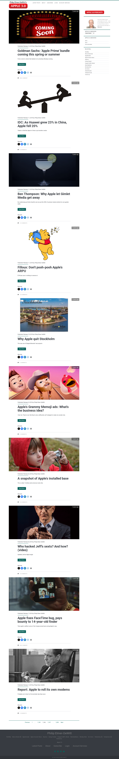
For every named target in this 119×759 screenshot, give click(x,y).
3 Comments (23, 362)
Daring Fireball (88, 61)
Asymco (87, 59)
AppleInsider (88, 55)
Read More (22, 64)
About (44, 2)
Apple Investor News (89, 57)
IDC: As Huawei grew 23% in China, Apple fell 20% (44, 98)
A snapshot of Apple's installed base (44, 454)
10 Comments (23, 294)
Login (56, 2)
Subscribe (50, 2)
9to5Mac (87, 51)
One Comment (24, 78)
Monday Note (88, 67)
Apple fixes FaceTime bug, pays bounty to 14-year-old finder (44, 594)
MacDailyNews (88, 65)
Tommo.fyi (87, 74)
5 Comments (23, 713)
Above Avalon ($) (89, 53)
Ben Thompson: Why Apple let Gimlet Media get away (44, 170)
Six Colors (87, 68)
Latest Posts (36, 2)
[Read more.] (100, 26)
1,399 (57, 722)
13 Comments (23, 223)
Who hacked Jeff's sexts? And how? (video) (44, 522)
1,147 (49, 722)
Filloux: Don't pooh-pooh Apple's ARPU (44, 243)
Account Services (64, 2)
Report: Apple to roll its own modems (44, 665)
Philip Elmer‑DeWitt (59, 733)
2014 (86, 42)
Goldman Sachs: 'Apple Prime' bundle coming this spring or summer (44, 26)
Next (62, 722)
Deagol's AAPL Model (90, 63)
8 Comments (23, 149)
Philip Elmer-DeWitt (40, 46)
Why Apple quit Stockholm (44, 315)
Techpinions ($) (88, 72)
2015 (86, 40)
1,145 (38, 722)
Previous (27, 722)
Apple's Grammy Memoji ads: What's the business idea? (44, 383)
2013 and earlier (88, 44)
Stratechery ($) (88, 70)
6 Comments (23, 434)
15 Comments (23, 573)
